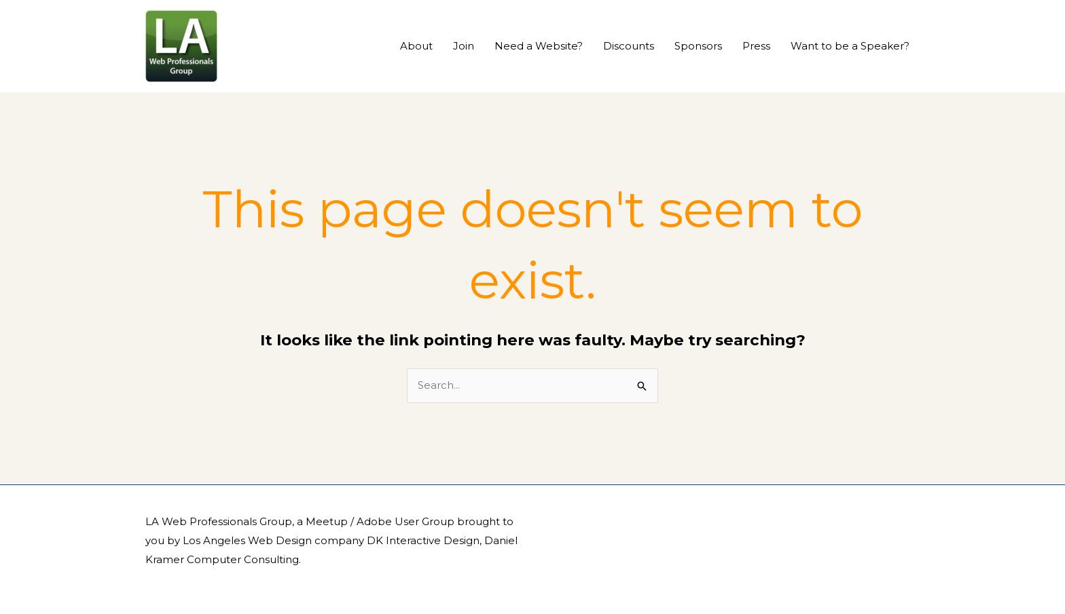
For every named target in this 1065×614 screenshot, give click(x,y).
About (416, 45)
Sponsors (698, 45)
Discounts (628, 45)
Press (756, 45)
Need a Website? (538, 45)
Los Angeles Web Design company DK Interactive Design (331, 540)
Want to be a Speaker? (850, 45)
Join (463, 45)
